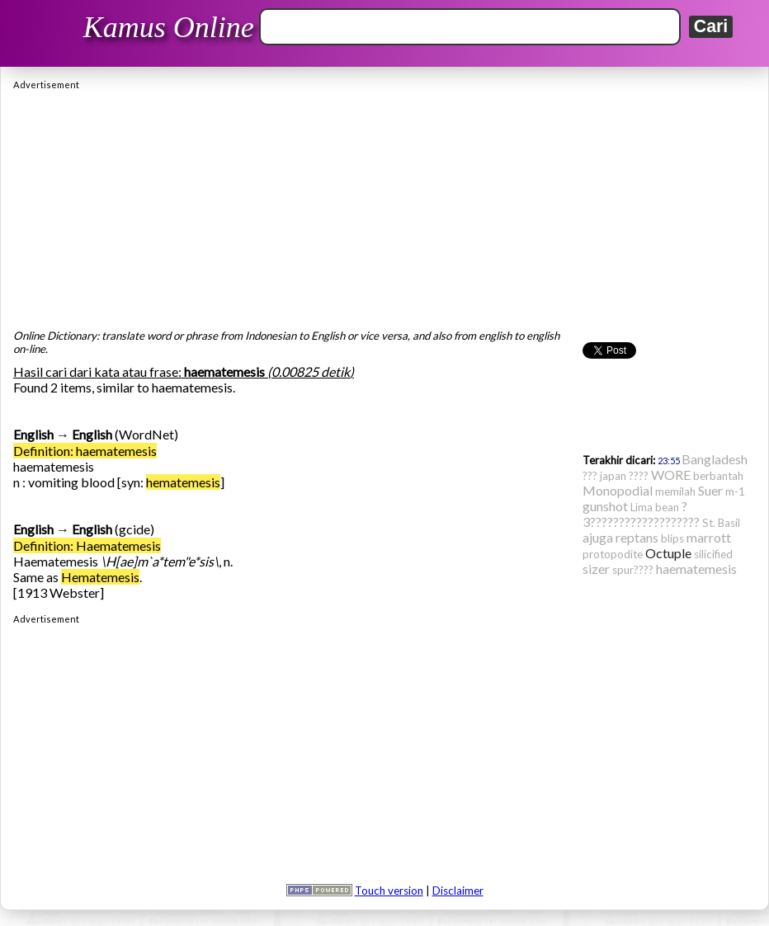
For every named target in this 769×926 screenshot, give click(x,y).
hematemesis (183, 482)
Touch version (389, 890)
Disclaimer (458, 890)
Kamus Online (168, 27)
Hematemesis (100, 577)
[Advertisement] (384, 205)
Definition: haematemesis (85, 450)
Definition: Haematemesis (87, 545)
